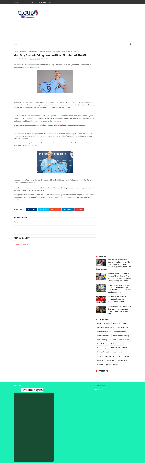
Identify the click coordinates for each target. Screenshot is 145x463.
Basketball (116, 125)
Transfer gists (122, 161)
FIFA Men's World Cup (104, 133)
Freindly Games (102, 145)
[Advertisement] (91, 22)
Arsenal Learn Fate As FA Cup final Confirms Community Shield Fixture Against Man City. (119, 111)
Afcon (99, 125)
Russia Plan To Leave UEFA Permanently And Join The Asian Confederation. (118, 100)
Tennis (126, 157)
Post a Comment (23, 248)
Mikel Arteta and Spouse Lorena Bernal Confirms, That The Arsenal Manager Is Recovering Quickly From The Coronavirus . (113, 66)
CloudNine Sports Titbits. (105, 129)
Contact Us (32, 2)
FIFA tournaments (120, 133)
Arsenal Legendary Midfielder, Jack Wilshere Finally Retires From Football (54, 129)
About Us (23, 2)
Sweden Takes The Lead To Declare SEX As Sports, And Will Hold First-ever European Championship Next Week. (119, 78)
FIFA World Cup (102, 141)
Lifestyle (119, 145)
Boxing (125, 125)
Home (16, 2)
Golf (112, 145)
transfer (100, 161)
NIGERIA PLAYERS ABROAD (119, 149)
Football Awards (124, 141)
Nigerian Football (103, 153)
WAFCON (100, 166)
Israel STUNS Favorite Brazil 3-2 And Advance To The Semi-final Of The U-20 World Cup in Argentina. (119, 90)
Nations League (102, 149)
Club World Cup (122, 129)
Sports (119, 157)
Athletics (107, 125)
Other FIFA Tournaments (105, 157)
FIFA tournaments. (103, 137)
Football (23, 51)
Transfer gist (32, 51)
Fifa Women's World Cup (121, 137)
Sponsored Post (45, 2)
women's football (112, 166)
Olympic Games (117, 153)
